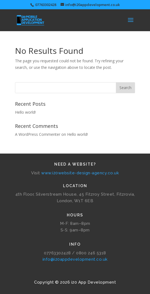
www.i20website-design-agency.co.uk (80, 172)
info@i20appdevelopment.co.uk (75, 259)
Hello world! (25, 112)
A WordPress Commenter (37, 134)
